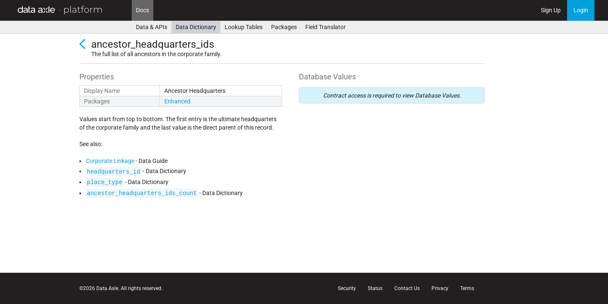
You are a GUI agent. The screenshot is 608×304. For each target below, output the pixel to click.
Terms (467, 288)
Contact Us (407, 288)
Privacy (440, 288)
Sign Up (551, 10)
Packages (284, 27)
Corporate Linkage (110, 160)
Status (375, 288)
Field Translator (325, 27)
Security (347, 288)
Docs (142, 10)
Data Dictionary (196, 27)
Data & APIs (151, 27)
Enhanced (177, 101)
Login (580, 10)
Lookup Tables (244, 27)
